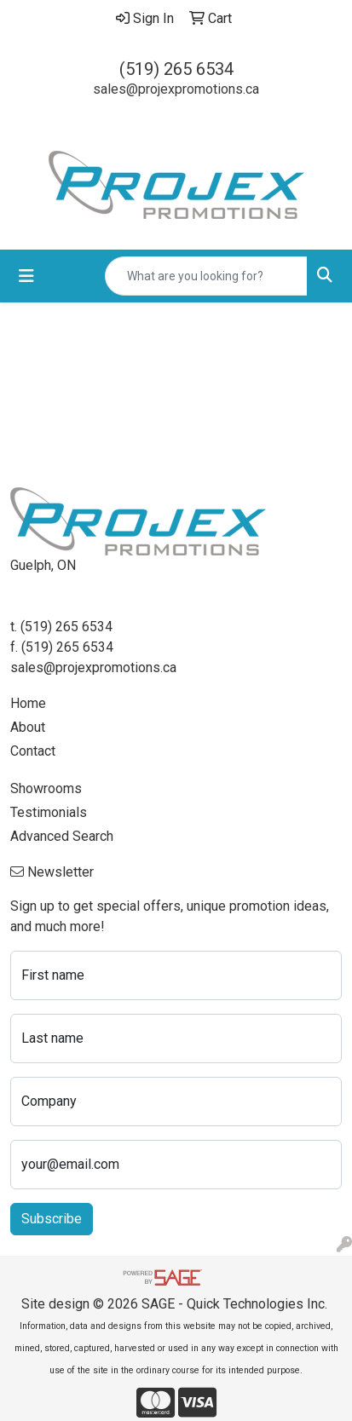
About (27, 727)
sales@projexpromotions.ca (176, 89)
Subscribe (51, 1219)
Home (28, 703)
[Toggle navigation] (26, 276)
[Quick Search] (206, 276)
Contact (32, 751)
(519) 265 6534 (176, 69)
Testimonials (48, 812)
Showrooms (46, 788)
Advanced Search (61, 836)
